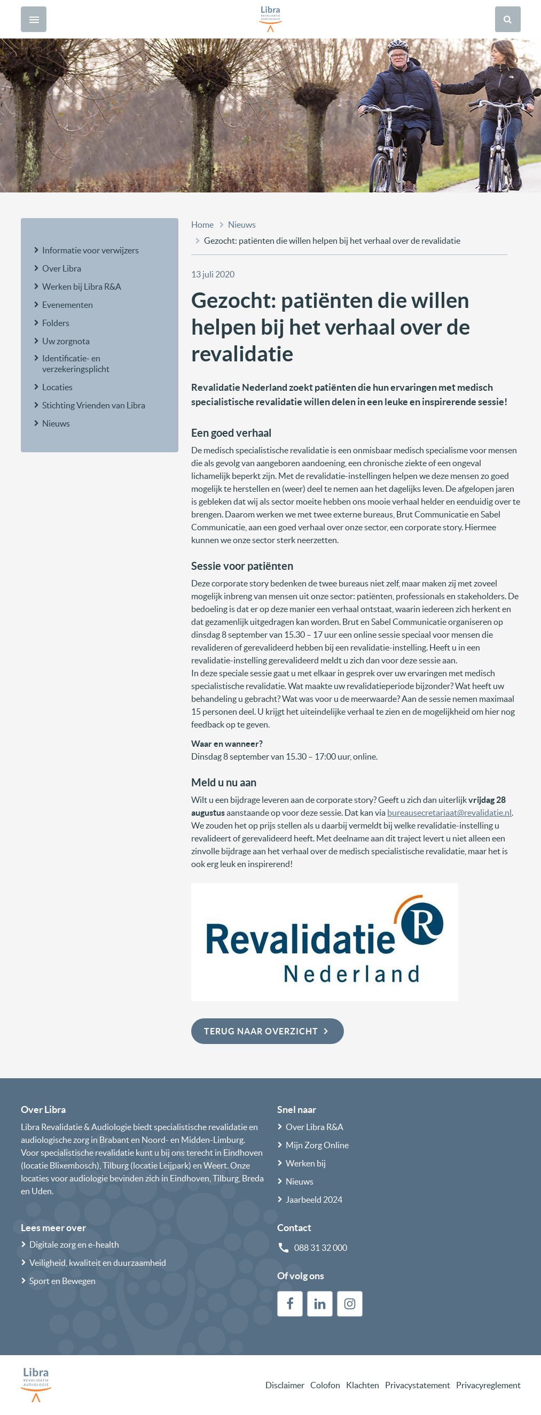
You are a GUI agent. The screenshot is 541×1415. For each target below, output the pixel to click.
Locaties (57, 387)
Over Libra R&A (314, 1127)
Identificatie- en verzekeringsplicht (75, 363)
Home (202, 224)
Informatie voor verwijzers (90, 250)
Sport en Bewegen (62, 1281)
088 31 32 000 (320, 1247)
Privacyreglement (488, 1385)
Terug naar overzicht (267, 1031)
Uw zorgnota (66, 341)
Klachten (362, 1385)
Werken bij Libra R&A (81, 286)
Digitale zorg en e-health (74, 1244)
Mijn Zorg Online (317, 1145)
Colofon (325, 1385)
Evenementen (67, 305)
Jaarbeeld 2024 (314, 1199)
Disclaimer (284, 1385)
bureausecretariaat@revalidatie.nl (449, 812)
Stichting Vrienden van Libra (93, 405)
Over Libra (61, 268)
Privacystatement (417, 1385)
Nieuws (56, 423)
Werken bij (306, 1163)
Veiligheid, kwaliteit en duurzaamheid (97, 1262)
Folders (55, 323)
